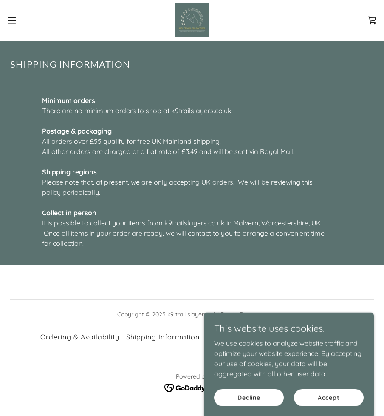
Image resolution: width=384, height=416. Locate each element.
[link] (192, 20)
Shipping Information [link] (163, 337)
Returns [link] (220, 337)
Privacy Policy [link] (319, 337)
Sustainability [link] (264, 337)
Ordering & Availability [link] (79, 337)
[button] (31, 20)
